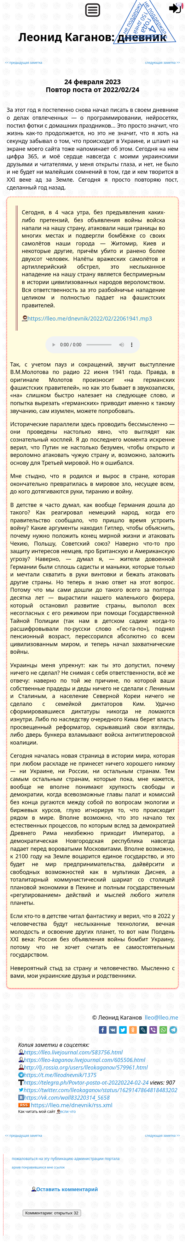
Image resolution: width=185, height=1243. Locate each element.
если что (68, 1111)
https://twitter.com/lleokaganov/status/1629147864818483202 (100, 1090)
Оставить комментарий (67, 1189)
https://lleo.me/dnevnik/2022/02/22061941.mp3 (89, 318)
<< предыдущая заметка (23, 62)
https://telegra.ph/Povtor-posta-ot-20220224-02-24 (86, 1082)
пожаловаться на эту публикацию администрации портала (65, 1158)
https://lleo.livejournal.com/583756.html (73, 1052)
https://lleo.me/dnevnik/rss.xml (72, 1105)
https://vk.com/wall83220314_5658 (67, 1097)
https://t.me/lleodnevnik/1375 (60, 1075)
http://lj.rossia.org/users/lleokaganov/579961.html (86, 1067)
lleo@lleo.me (161, 1017)
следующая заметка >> (162, 62)
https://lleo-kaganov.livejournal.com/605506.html (84, 1060)
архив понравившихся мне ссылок (38, 1167)
